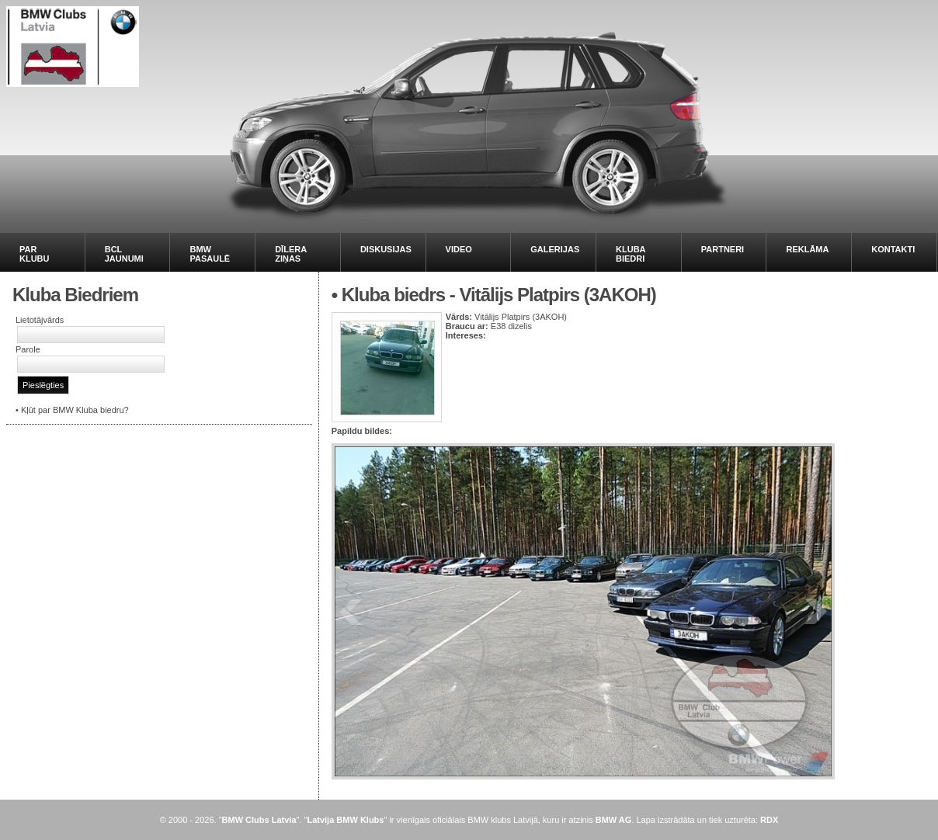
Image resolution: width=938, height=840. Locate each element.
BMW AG (614, 819)
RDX (769, 819)
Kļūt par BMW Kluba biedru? (75, 410)
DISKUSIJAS (386, 249)
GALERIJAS (554, 249)
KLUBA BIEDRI (630, 254)
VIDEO (459, 249)
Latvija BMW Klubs (345, 819)
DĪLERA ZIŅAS (291, 254)
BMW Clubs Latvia (259, 819)
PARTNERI (722, 249)
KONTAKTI (893, 249)
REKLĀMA (807, 249)
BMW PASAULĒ (209, 254)
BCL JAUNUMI (124, 254)
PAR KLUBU (34, 254)
